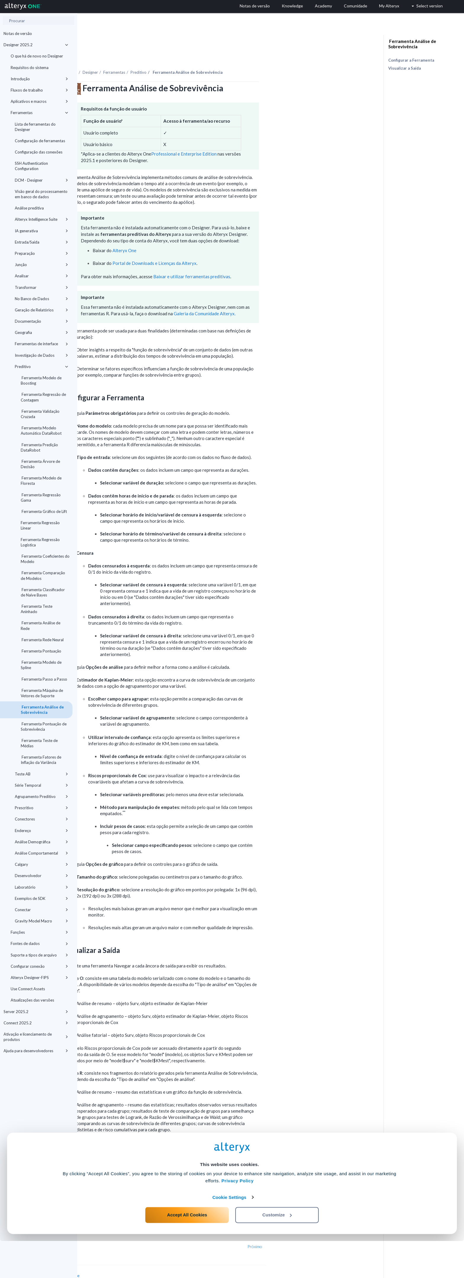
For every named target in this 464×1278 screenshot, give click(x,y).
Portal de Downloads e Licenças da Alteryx (232, 246)
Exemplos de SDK (41, 898)
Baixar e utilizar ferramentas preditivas (269, 260)
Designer (167, 56)
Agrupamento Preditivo (41, 796)
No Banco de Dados (41, 298)
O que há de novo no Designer (37, 56)
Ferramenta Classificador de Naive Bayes (43, 592)
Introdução (39, 78)
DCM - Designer (41, 180)
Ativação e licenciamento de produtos (36, 1037)
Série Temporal (41, 785)
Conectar (41, 909)
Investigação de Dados (41, 355)
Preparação (41, 253)
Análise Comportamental (41, 853)
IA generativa (41, 230)
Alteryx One (202, 234)
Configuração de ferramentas (40, 140)
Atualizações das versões (32, 1000)
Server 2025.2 (36, 1011)
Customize (277, 1251)
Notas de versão (18, 33)
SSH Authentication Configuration (31, 166)
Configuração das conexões (38, 152)
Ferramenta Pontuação (41, 651)
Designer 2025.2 (36, 44)
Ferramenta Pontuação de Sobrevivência (44, 727)
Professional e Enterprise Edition (261, 137)
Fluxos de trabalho (39, 90)
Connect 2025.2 (36, 1023)
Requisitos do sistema (30, 67)
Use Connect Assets (28, 988)
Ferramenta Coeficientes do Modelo (45, 559)
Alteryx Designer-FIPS (39, 977)
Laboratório (41, 887)
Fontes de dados (39, 943)
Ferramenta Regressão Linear (40, 525)
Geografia (41, 332)
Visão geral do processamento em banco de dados (41, 194)
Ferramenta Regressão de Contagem (43, 397)
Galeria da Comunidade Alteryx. (282, 297)
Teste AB (41, 774)
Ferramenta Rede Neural (42, 639)
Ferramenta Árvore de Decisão (40, 464)
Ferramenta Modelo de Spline (41, 665)
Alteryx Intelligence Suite (41, 219)
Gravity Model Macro (41, 921)
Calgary (41, 864)
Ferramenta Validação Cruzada (40, 414)
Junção (41, 264)
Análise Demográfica (41, 841)
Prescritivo (41, 807)
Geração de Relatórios (41, 310)
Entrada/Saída (41, 242)
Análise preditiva (29, 208)
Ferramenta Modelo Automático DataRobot (41, 431)
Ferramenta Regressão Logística (40, 542)
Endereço (41, 830)
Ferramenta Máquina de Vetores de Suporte (42, 693)
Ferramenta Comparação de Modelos (43, 575)
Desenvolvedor (41, 875)
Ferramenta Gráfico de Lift (44, 511)
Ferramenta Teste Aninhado (36, 609)
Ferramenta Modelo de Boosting (41, 380)
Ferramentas (39, 112)
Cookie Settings (229, 1234)
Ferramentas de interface (41, 343)
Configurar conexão (39, 966)
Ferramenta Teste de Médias (39, 743)
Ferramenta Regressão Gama (41, 497)
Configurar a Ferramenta (411, 60)
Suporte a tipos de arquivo (39, 955)
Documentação (41, 321)
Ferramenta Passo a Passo (44, 679)
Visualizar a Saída (404, 68)
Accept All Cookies (187, 1251)
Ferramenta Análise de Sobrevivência (42, 710)
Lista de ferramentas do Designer (35, 127)
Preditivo (41, 366)
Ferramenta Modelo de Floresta (41, 481)
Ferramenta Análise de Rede (40, 625)
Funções (39, 932)
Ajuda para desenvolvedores (36, 1050)
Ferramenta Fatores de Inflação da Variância (41, 760)
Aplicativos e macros (39, 101)
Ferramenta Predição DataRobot (39, 447)
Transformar (41, 287)
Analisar (41, 275)
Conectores (41, 819)
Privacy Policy (237, 1218)
